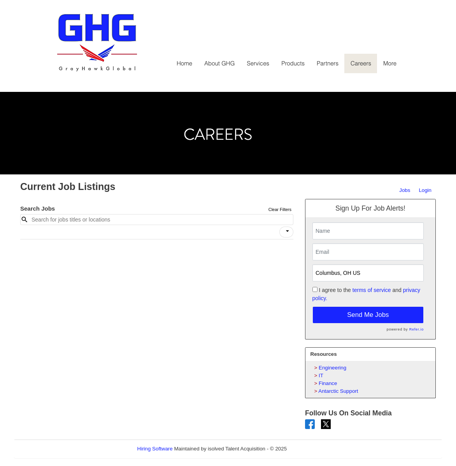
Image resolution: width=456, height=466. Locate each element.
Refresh (310, 449)
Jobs (404, 190)
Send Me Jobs (368, 314)
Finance (328, 383)
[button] (286, 232)
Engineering (332, 368)
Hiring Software (155, 449)
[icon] (287, 231)
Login (425, 190)
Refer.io (416, 329)
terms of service (372, 290)
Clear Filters (279, 209)
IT (321, 375)
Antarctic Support (338, 391)
